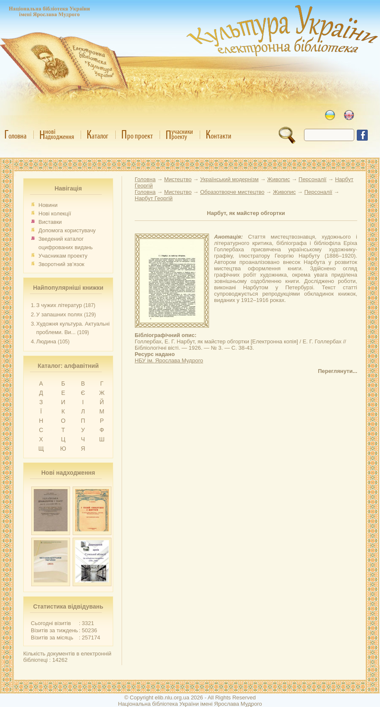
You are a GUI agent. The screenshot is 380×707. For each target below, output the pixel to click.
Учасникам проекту (62, 256)
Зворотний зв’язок (61, 264)
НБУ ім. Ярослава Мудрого (169, 360)
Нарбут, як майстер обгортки (246, 213)
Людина (46, 341)
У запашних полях (59, 314)
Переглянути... (337, 371)
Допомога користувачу (67, 230)
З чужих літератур (59, 305)
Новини (47, 205)
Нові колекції (54, 213)
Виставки (50, 222)
